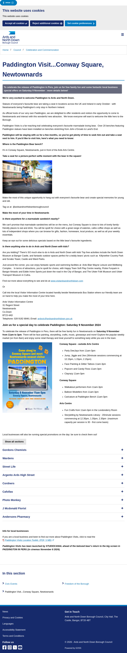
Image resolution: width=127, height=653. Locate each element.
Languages (8, 623)
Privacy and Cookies (12, 617)
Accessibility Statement (13, 630)
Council (17, 50)
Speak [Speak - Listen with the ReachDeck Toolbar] (8, 2)
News (5, 611)
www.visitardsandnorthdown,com (67, 281)
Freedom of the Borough (77, 584)
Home (6, 50)
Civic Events (11, 584)
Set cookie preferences (79, 23)
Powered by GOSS (73, 648)
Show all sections (14, 441)
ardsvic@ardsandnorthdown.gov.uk (55, 318)
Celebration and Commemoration (42, 50)
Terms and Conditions (13, 636)
